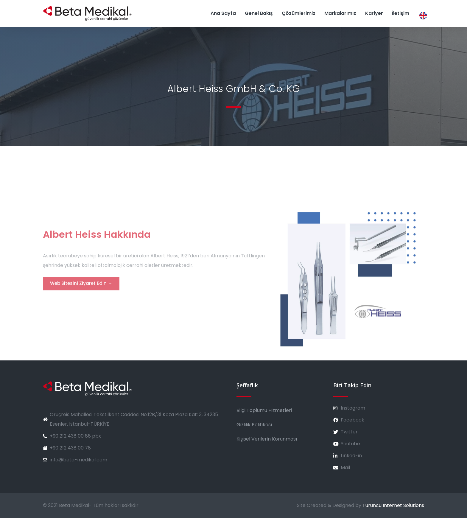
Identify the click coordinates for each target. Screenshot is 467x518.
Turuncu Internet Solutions (393, 505)
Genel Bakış (259, 13)
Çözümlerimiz (298, 13)
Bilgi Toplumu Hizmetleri (264, 410)
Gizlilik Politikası (254, 424)
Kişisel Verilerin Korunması (266, 439)
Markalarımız (340, 13)
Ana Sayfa (223, 13)
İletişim (400, 13)
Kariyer (374, 13)
